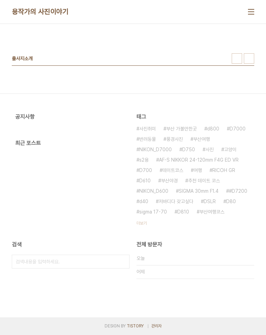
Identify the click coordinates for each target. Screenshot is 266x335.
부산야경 (169, 180)
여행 (198, 170)
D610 (145, 180)
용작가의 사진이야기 (40, 12)
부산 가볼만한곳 (181, 129)
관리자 (156, 326)
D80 (231, 201)
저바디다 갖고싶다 (176, 201)
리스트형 (249, 58)
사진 (209, 149)
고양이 (230, 149)
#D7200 (238, 191)
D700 (145, 170)
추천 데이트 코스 (204, 180)
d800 (213, 129)
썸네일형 (237, 58)
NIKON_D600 (153, 191)
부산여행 (201, 139)
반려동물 (147, 139)
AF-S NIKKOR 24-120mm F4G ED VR (199, 160)
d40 (143, 201)
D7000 (238, 129)
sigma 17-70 (153, 212)
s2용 (144, 160)
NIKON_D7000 (155, 149)
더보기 (141, 223)
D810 (183, 212)
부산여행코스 (212, 212)
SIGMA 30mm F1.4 (199, 191)
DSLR (210, 201)
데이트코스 (172, 170)
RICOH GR (223, 170)
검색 (122, 261)
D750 (188, 149)
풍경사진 (174, 139)
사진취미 (147, 129)
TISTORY (135, 326)
